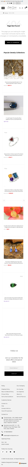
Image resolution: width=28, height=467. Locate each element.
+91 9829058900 (8, 431)
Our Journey (20, 389)
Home (6, 13)
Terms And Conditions (7, 396)
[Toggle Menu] (3, 8)
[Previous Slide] (4, 200)
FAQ (2, 406)
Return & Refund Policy (7, 391)
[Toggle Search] (20, 8)
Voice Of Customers (6, 411)
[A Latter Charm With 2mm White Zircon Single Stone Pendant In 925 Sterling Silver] (13, 218)
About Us (19, 394)
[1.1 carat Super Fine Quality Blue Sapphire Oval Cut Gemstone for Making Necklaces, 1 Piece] (13, 110)
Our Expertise (20, 391)
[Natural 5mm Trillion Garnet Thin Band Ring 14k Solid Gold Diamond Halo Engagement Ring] (13, 146)
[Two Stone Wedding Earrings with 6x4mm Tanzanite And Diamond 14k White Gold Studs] (13, 254)
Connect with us (5, 408)
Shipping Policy (5, 389)
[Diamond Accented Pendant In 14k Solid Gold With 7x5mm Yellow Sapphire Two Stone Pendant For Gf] (13, 74)
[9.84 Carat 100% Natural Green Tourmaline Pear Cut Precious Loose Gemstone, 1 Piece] (13, 326)
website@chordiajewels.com (11, 435)
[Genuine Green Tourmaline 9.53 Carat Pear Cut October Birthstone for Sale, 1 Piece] (13, 290)
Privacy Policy (5, 394)
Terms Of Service (21, 396)
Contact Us (4, 403)
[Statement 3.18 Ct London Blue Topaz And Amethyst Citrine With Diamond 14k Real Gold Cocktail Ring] (13, 182)
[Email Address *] (14, 368)
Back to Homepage (13, 42)
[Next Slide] (24, 200)
